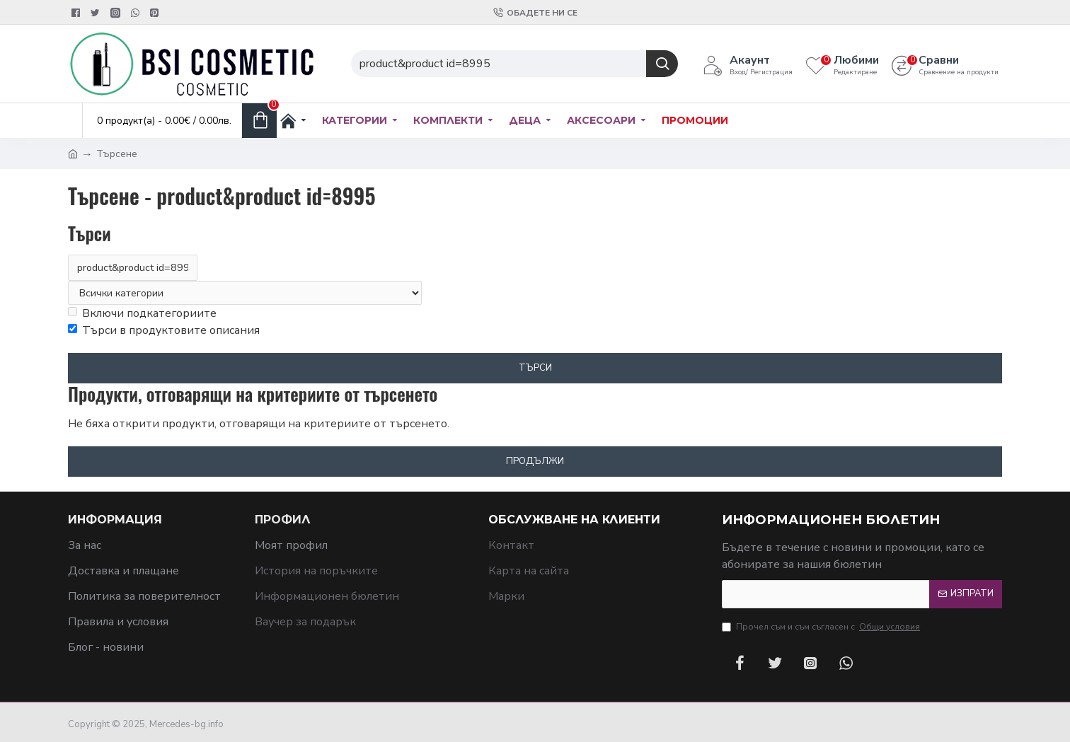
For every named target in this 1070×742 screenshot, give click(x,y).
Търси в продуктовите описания (164, 331)
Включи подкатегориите (142, 314)
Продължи (535, 462)
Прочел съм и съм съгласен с (822, 626)
